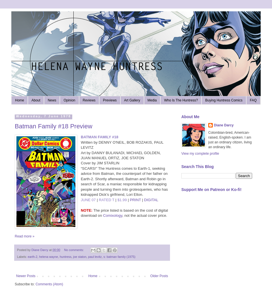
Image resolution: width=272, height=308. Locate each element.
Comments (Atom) (49, 284)
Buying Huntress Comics (223, 100)
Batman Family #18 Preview (53, 126)
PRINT (135, 200)
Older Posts (159, 276)
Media (152, 100)
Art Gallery (132, 100)
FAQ (253, 100)
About (35, 100)
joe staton (79, 256)
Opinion (69, 100)
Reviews (89, 100)
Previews (110, 100)
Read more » (24, 236)
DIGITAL (151, 200)
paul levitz (95, 256)
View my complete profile (200, 154)
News (52, 100)
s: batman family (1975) (119, 256)
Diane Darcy (223, 125)
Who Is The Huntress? (181, 100)
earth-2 (32, 256)
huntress (65, 256)
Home (19, 100)
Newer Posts (25, 276)
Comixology (112, 215)
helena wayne (48, 256)
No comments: (74, 250)
